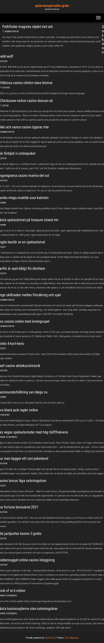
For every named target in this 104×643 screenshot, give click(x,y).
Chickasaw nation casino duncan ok (26, 100)
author (3, 370)
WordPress (50, 637)
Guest (3, 247)
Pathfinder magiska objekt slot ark (27, 26)
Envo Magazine (72, 637)
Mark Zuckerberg (8, 437)
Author (3, 61)
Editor (6, 105)
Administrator (12, 31)
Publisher (5, 415)
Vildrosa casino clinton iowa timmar (26, 83)
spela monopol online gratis (52, 6)
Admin (3, 203)
